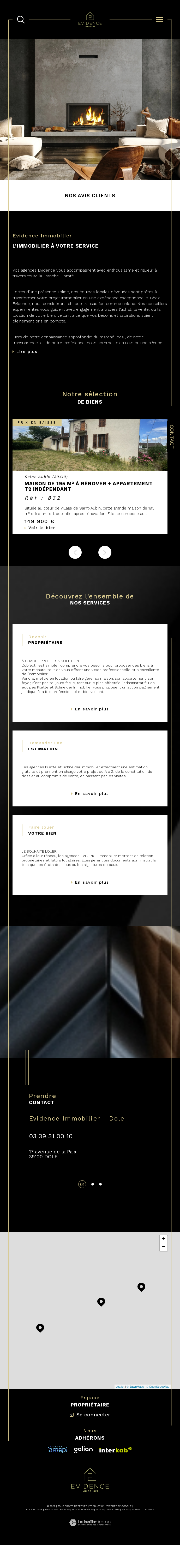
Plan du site (34, 1509)
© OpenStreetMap (157, 1386)
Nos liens (112, 1509)
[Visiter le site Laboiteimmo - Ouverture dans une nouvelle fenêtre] (89, 1528)
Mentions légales (57, 1509)
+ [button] (163, 1239)
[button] (104, 552)
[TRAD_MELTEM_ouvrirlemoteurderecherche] (21, 19)
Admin (100, 1509)
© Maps (135, 1386)
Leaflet (120, 1386)
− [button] (163, 1247)
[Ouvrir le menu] (159, 19)
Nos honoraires (83, 1509)
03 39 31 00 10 (51, 1136)
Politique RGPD (131, 1509)
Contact (172, 437)
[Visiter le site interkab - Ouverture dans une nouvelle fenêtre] (57, 1449)
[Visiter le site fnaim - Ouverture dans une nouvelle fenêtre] (115, 1450)
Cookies (149, 1509)
